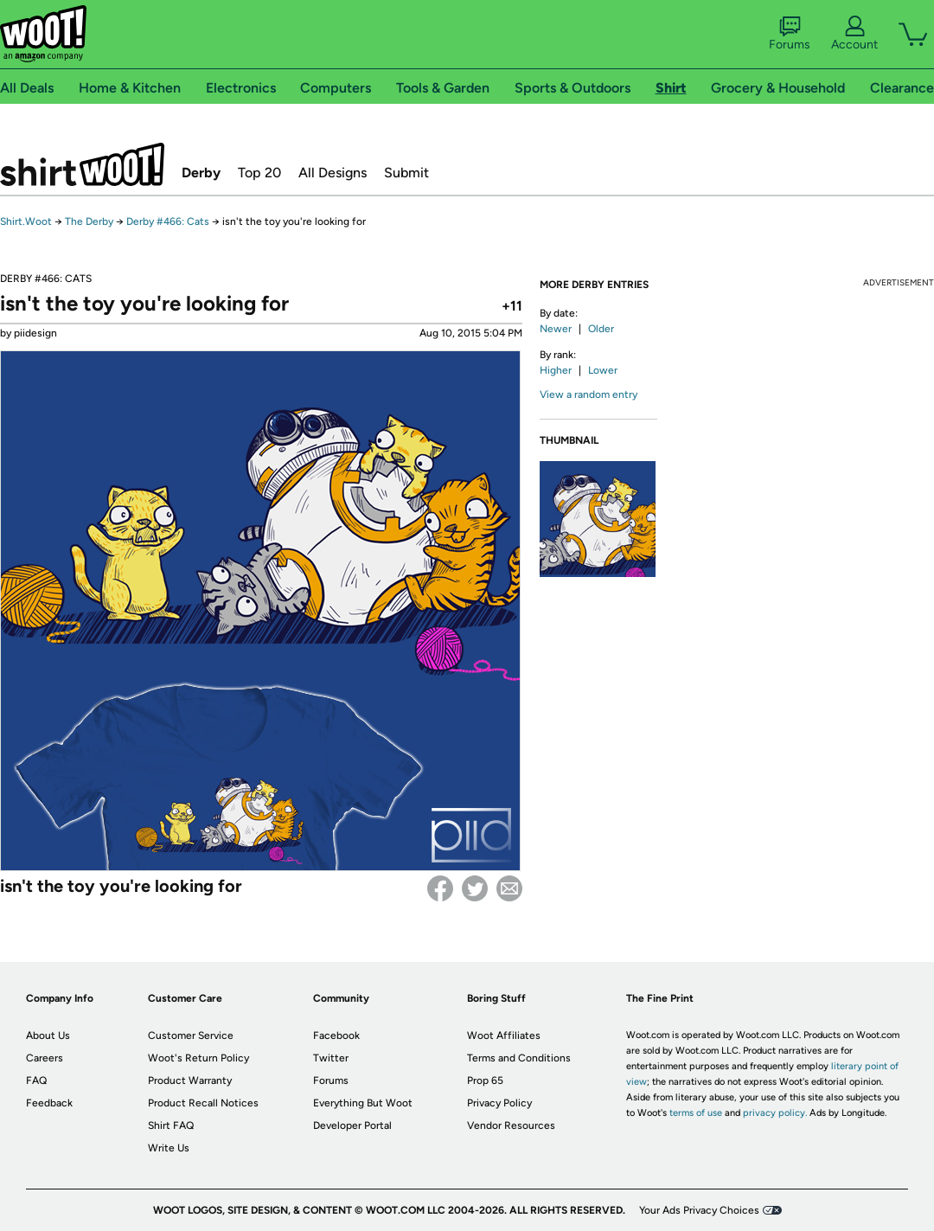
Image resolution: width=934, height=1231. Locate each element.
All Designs (332, 172)
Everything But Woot (363, 1103)
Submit (406, 172)
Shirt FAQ (171, 1125)
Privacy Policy (499, 1103)
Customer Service (191, 1035)
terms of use (695, 1113)
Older (601, 329)
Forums (789, 34)
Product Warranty (190, 1080)
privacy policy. (775, 1113)
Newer (556, 329)
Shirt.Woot (82, 164)
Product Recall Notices (203, 1103)
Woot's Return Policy (198, 1058)
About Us (48, 1035)
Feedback (49, 1103)
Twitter (475, 888)
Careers (44, 1058)
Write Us (168, 1148)
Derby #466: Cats (167, 221)
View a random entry (588, 394)
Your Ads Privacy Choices (699, 1210)
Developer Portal (352, 1125)
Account (854, 34)
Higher (556, 370)
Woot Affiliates (504, 1035)
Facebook (440, 888)
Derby (201, 172)
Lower (602, 370)
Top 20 (259, 172)
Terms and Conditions (519, 1058)
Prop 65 (485, 1080)
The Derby (89, 221)
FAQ (36, 1080)
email (509, 888)
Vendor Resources (511, 1125)
